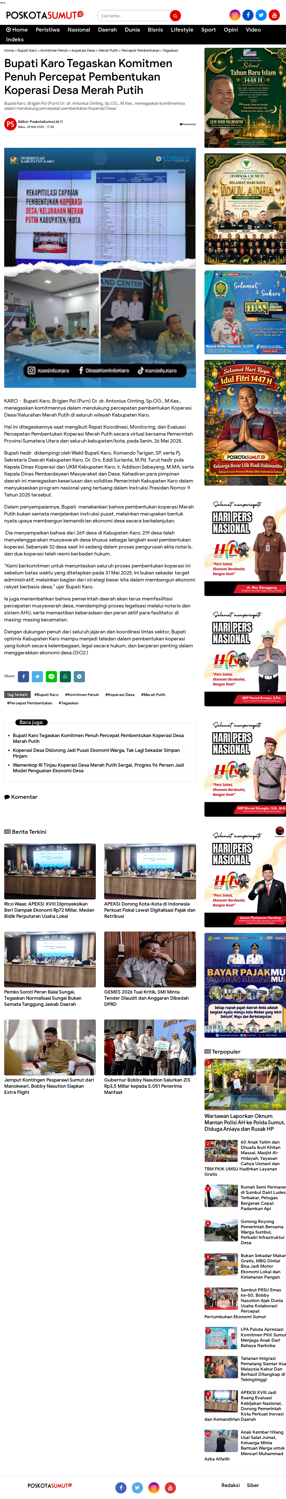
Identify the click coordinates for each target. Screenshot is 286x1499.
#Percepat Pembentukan (29, 703)
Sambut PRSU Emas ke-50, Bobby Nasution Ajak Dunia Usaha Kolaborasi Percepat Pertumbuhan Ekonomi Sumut (243, 1303)
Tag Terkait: (17, 694)
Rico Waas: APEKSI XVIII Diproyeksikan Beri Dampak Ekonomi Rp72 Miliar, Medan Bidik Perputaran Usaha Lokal (49, 910)
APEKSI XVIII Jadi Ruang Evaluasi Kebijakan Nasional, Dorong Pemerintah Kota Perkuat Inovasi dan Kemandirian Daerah (244, 1406)
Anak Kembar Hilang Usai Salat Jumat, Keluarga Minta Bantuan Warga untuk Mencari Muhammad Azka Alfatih (244, 1445)
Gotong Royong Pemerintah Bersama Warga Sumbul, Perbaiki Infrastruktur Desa (263, 1232)
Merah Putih (108, 50)
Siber (253, 1485)
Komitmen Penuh (54, 50)
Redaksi (230, 1485)
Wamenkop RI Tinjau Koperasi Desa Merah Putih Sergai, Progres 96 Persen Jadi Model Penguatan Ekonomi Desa (98, 768)
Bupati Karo (27, 50)
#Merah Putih (153, 694)
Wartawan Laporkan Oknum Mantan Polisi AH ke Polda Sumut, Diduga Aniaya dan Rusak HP (244, 1122)
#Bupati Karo (46, 694)
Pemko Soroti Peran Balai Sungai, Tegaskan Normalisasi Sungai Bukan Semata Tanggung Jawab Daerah (43, 998)
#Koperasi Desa (120, 694)
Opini (231, 29)
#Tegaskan (68, 703)
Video (253, 29)
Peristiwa (48, 29)
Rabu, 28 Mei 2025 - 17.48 (36, 127)
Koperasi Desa (83, 50)
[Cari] (275, 33)
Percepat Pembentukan (140, 50)
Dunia (132, 29)
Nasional (79, 29)
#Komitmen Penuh (82, 694)
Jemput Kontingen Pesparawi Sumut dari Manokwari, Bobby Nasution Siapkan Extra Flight (49, 1086)
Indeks (15, 39)
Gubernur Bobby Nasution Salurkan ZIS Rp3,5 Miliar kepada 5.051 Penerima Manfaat (147, 1086)
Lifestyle (182, 29)
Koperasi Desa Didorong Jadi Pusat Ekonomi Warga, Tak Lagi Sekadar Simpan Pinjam (96, 753)
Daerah (107, 29)
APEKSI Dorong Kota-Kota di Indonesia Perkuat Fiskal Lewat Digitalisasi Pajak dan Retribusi (150, 910)
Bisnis (155, 29)
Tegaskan (170, 50)
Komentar (188, 124)
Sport (208, 29)
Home (17, 29)
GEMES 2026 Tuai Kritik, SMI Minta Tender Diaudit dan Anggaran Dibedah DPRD (146, 998)
